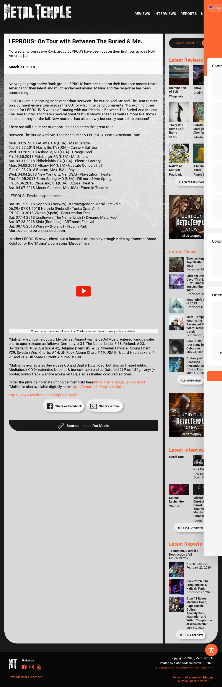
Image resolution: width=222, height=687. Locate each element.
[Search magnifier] (206, 43)
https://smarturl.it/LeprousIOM (119, 382)
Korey (193, 677)
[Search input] (187, 43)
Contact (36, 677)
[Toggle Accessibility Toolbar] (211, 650)
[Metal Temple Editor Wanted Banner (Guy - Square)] (191, 436)
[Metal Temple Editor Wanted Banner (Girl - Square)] (191, 237)
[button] (83, 291)
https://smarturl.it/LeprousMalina (98, 387)
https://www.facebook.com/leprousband (42, 395)
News (206, 13)
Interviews (165, 13)
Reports (188, 13)
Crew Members (19, 677)
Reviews (142, 13)
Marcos (208, 677)
